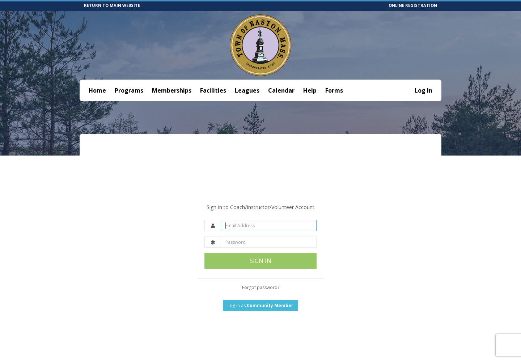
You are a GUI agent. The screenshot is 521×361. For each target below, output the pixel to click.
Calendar (281, 90)
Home (97, 90)
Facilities (213, 90)
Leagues (247, 90)
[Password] (269, 224)
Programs (129, 90)
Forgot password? (260, 270)
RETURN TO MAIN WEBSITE (112, 5)
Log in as (260, 288)
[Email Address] (269, 208)
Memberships (171, 90)
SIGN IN (260, 243)
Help (310, 90)
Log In (423, 90)
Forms (334, 90)
